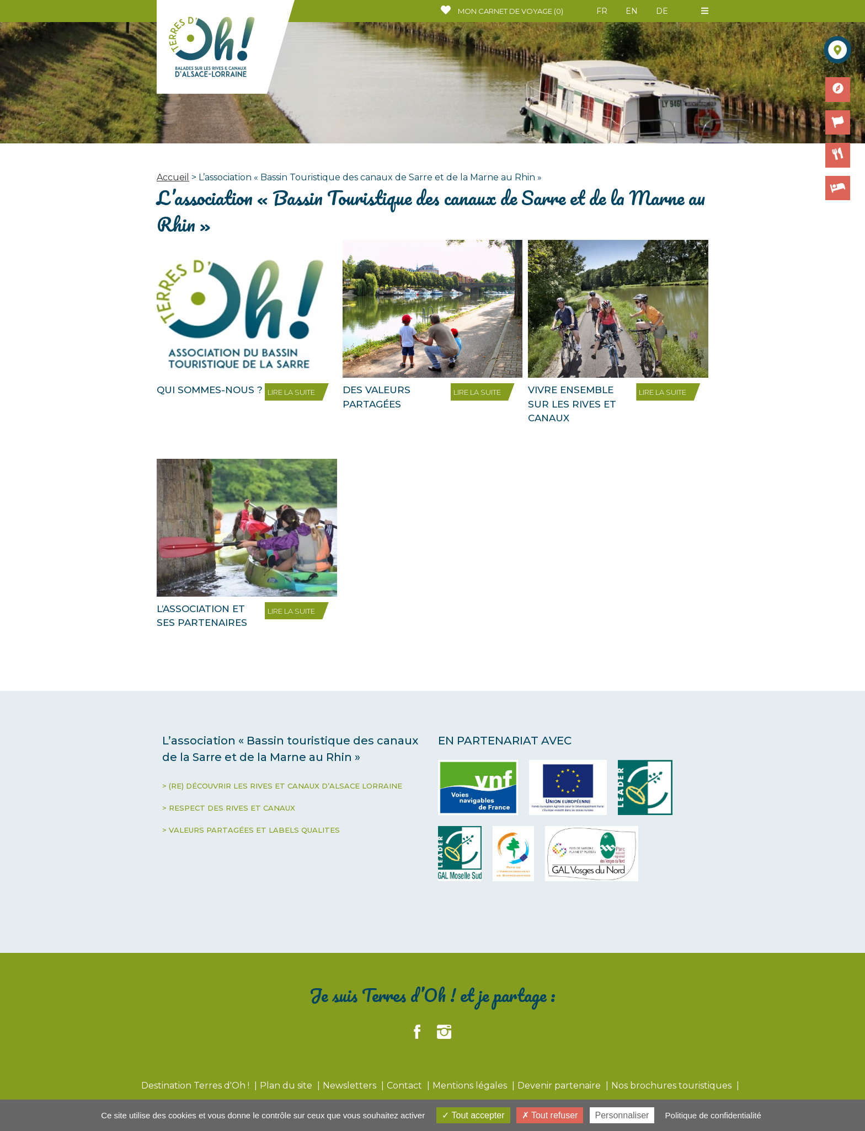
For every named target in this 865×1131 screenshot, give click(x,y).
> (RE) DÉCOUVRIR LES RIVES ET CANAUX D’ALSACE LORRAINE (282, 785)
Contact (405, 1085)
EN (632, 11)
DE (662, 11)
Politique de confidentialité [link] (713, 1115)
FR (601, 11)
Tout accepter (473, 1115)
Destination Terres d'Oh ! (196, 1085)
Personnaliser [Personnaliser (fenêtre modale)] (622, 1115)
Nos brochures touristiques (672, 1085)
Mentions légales (470, 1085)
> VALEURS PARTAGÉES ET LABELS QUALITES (251, 830)
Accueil (173, 177)
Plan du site (287, 1085)
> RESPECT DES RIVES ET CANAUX (228, 807)
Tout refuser (550, 1115)
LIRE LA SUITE (291, 392)
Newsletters (350, 1085)
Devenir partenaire (560, 1085)
